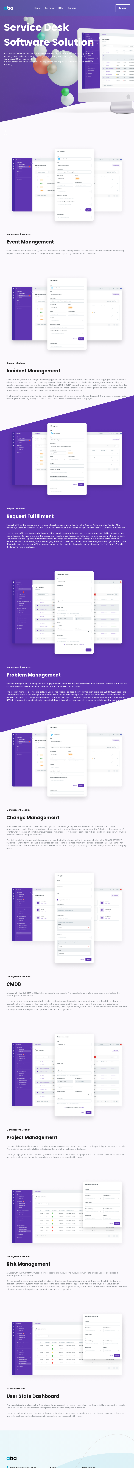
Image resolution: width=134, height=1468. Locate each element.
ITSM (60, 8)
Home (37, 8)
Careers (72, 8)
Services (49, 8)
